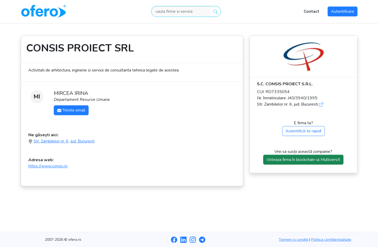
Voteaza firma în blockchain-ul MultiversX (303, 159)
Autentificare (342, 11)
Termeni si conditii (293, 239)
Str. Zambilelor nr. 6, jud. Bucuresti (64, 141)
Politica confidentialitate (331, 239)
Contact (311, 11)
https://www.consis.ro (48, 166)
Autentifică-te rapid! (303, 131)
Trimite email (71, 110)
